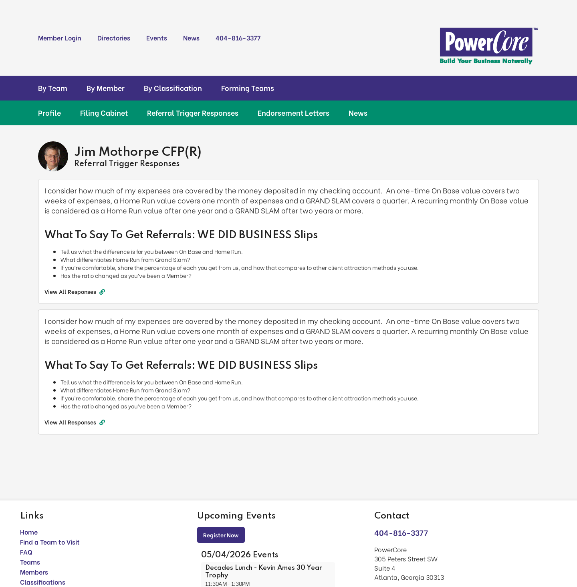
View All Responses (74, 291)
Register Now (221, 535)
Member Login (59, 37)
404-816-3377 (238, 37)
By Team (52, 87)
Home (29, 531)
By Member (106, 87)
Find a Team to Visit (50, 541)
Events (156, 37)
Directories (113, 37)
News (191, 37)
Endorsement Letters (293, 112)
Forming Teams (247, 87)
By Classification (173, 87)
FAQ (26, 551)
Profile (49, 112)
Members (34, 571)
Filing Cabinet (104, 112)
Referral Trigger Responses (192, 112)
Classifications (42, 581)
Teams (30, 561)
